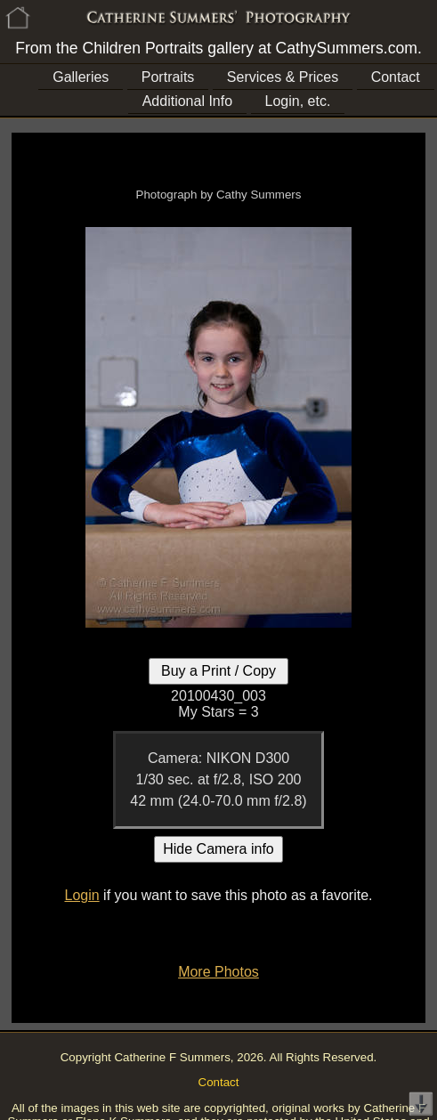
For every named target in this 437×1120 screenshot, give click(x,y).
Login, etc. (298, 101)
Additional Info (187, 101)
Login (81, 895)
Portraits (168, 77)
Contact (395, 77)
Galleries (81, 77)
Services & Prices (282, 77)
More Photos (218, 971)
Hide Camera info (218, 848)
